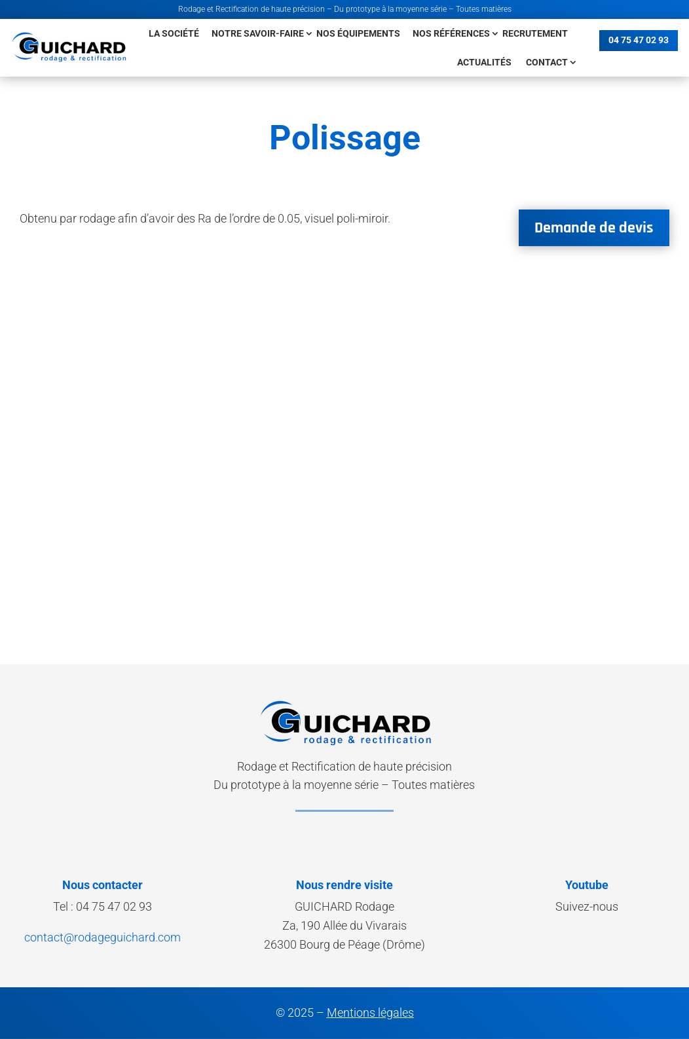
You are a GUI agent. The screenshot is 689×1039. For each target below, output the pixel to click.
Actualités (484, 62)
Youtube (586, 885)
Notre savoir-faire (258, 33)
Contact (547, 62)
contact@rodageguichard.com (102, 937)
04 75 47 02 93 (638, 40)
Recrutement (535, 33)
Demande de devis (594, 228)
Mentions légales (370, 1012)
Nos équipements (358, 33)
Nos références (451, 33)
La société (174, 33)
